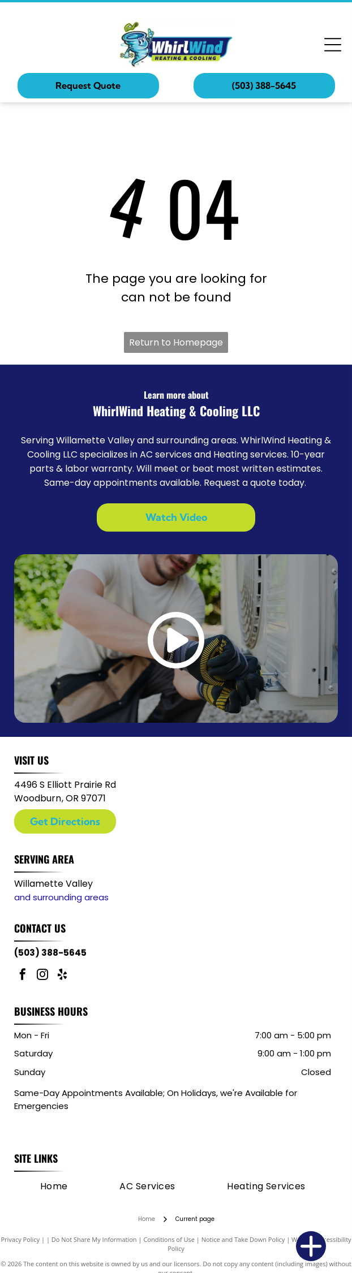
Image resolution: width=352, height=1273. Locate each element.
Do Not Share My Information (94, 1239)
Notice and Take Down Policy (243, 1239)
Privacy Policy (20, 1239)
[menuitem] (54, 1186)
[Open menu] (332, 44)
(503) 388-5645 (50, 953)
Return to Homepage (176, 342)
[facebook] (22, 976)
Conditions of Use (169, 1239)
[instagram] (42, 976)
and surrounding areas (61, 897)
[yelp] (62, 976)
